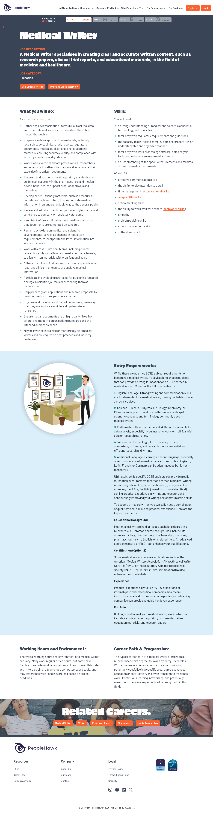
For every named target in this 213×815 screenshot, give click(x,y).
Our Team (66, 778)
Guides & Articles (23, 784)
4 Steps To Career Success (76, 8)
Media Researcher (148, 726)
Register (193, 8)
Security (112, 784)
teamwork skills (174, 212)
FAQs (16, 772)
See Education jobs (33, 89)
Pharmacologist (101, 726)
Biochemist (124, 726)
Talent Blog (20, 778)
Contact (65, 784)
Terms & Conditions (118, 778)
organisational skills (156, 194)
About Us (66, 772)
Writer (82, 726)
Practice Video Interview (64, 89)
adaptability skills (129, 200)
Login (206, 8)
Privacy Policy (115, 772)
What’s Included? (132, 8)
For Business (176, 8)
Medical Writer (63, 726)
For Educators (156, 8)
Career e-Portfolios (107, 8)
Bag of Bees (129, 811)
